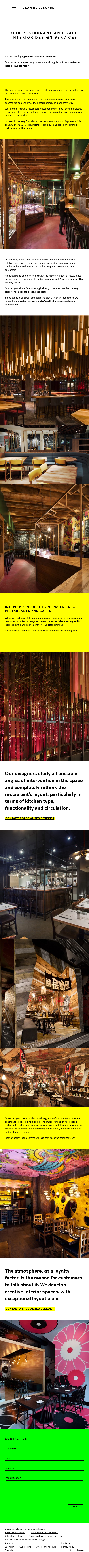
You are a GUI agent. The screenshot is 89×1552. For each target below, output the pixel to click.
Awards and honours (46, 1547)
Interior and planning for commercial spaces (25, 1529)
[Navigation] (13, 7)
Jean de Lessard (39, 8)
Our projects (25, 1547)
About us (9, 1543)
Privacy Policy (67, 1547)
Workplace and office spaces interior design (25, 1539)
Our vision (9, 1547)
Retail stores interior (14, 1536)
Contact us (66, 1543)
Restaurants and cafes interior (44, 1532)
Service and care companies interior (45, 1536)
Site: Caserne (77, 1550)
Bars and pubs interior (15, 1532)
